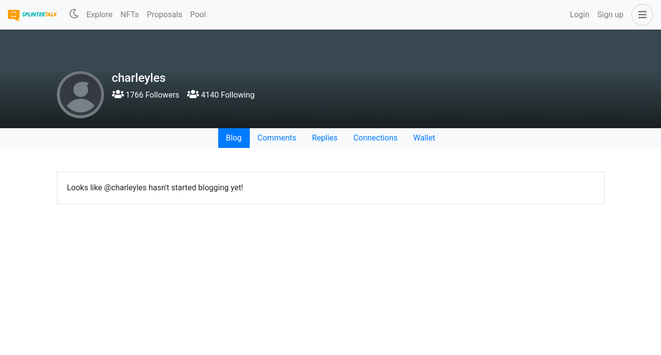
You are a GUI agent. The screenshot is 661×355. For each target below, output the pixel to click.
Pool (198, 14)
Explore (99, 14)
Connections (375, 137)
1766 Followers (146, 95)
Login (579, 14)
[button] (640, 15)
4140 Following (220, 95)
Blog (234, 137)
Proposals (164, 14)
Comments (277, 137)
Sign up (610, 14)
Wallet (424, 137)
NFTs (129, 14)
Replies (325, 137)
